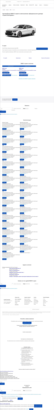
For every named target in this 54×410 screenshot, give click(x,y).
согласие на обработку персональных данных (10, 394)
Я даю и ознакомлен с (21, 394)
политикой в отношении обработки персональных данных (32, 394)
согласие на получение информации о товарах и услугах (12, 396)
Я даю (11, 396)
